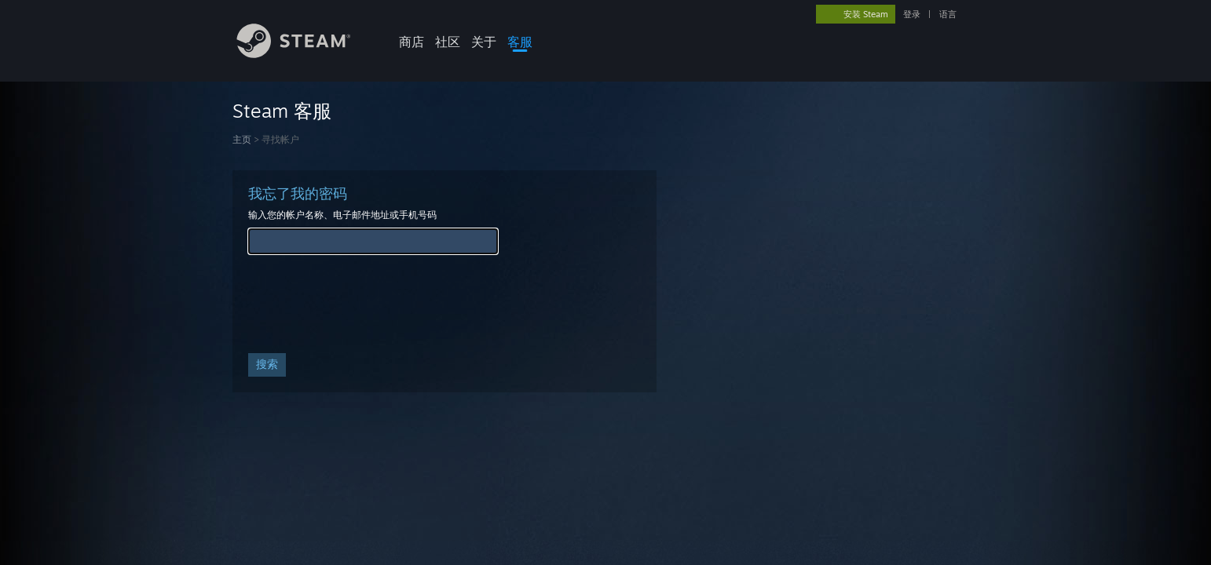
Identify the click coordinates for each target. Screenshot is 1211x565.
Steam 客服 (281, 110)
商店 (411, 41)
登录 (911, 14)
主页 (241, 139)
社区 (447, 41)
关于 (483, 41)
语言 (948, 14)
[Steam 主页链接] (305, 53)
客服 (519, 41)
